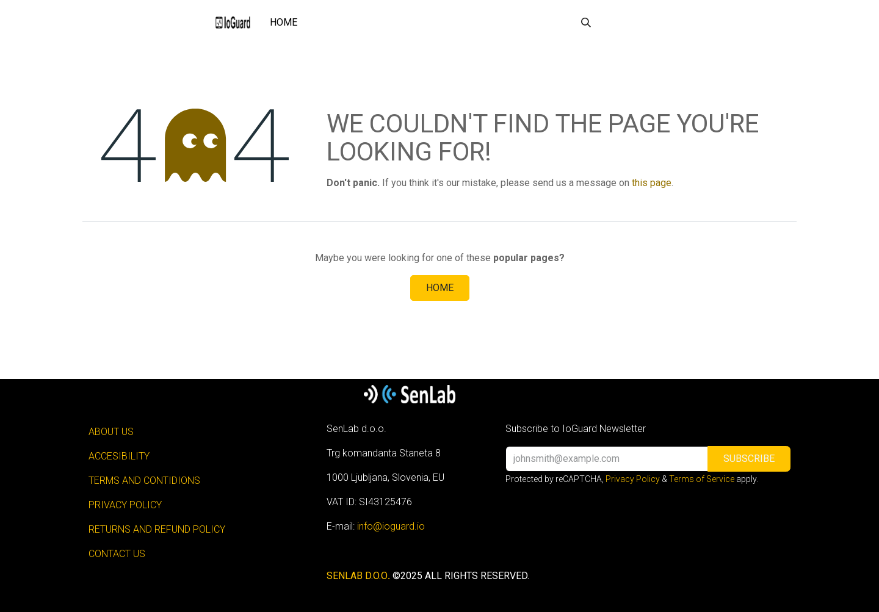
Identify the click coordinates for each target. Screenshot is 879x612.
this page (651, 183)
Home (440, 287)
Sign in (632, 22)
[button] (586, 22)
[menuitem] (283, 22)
